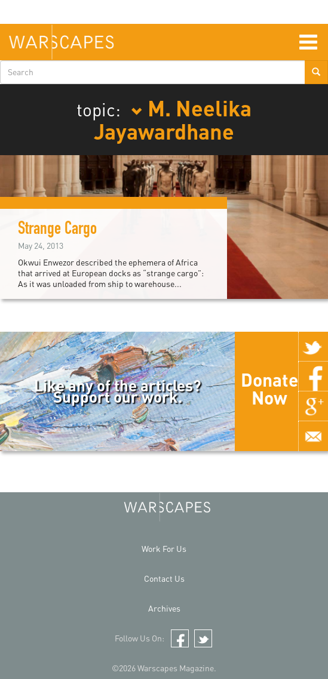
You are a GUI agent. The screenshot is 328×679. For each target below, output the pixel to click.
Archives (164, 608)
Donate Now (269, 388)
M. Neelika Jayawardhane (173, 119)
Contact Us (164, 578)
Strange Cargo (57, 230)
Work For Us (164, 549)
